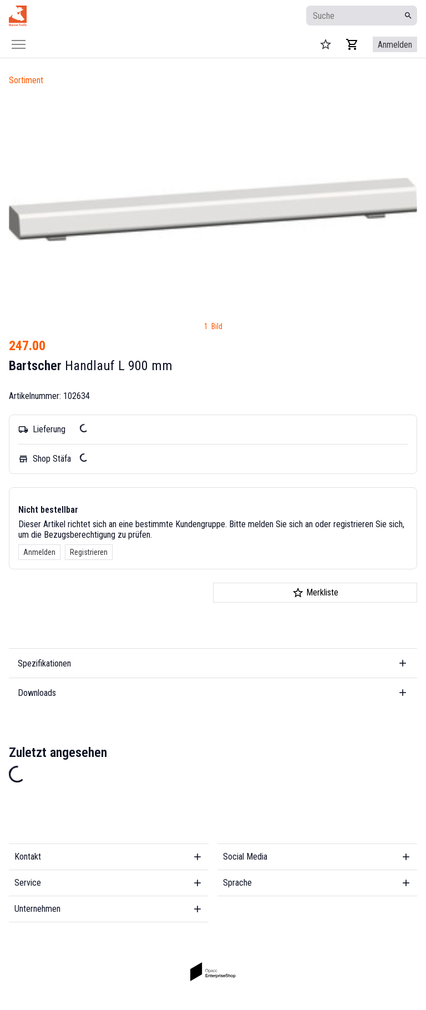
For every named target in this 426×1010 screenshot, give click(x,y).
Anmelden (39, 552)
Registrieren (89, 552)
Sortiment (26, 80)
